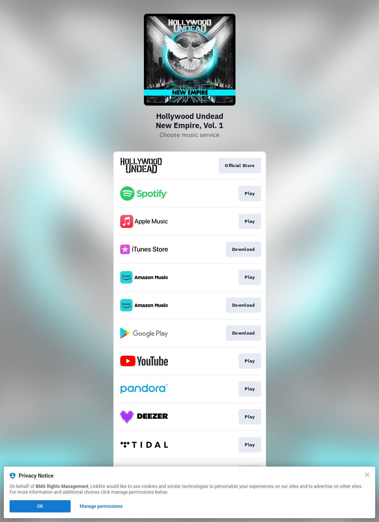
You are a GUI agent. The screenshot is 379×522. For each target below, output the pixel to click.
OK (40, 506)
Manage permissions (101, 506)
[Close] (367, 474)
